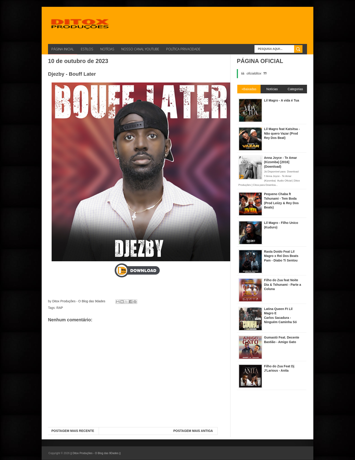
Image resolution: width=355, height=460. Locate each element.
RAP (59, 308)
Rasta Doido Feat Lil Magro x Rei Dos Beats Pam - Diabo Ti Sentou (281, 256)
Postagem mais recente (72, 431)
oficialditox (254, 73)
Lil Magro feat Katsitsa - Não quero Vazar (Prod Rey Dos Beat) (282, 133)
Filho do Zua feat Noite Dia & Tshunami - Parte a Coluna (282, 284)
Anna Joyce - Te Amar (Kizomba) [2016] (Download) (280, 162)
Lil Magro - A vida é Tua (281, 100)
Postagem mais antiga (193, 431)
